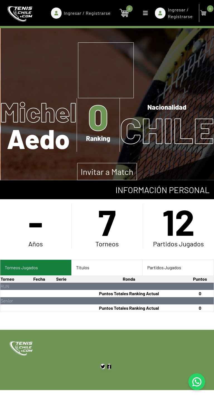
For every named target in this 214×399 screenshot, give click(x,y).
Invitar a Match (107, 172)
